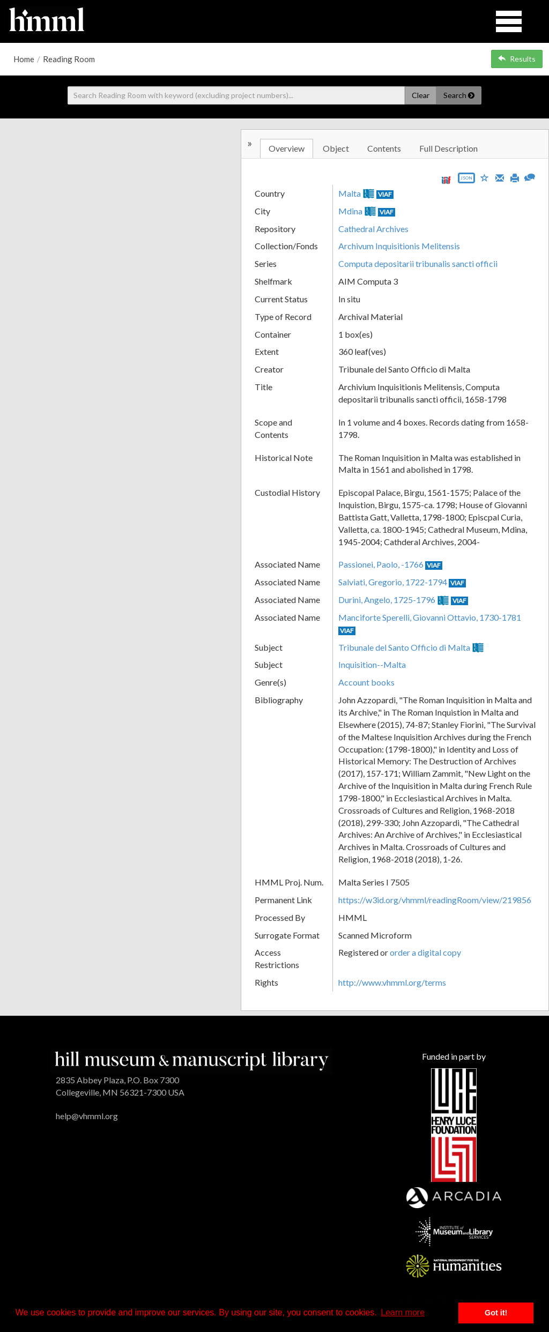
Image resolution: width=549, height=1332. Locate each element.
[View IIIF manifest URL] (446, 180)
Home (23, 59)
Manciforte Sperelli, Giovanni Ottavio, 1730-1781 (429, 617)
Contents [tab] (384, 148)
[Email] (499, 177)
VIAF (385, 194)
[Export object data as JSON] (466, 180)
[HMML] (191, 1060)
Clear (420, 95)
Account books (366, 682)
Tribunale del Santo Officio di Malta (404, 647)
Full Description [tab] (448, 148)
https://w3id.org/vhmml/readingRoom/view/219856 (434, 900)
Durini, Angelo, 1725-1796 (386, 599)
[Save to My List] (484, 177)
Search (458, 95)
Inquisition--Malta (372, 664)
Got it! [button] (496, 1312)
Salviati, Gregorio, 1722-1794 (392, 582)
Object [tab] (336, 148)
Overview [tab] (287, 148)
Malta (349, 193)
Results (517, 58)
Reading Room (69, 59)
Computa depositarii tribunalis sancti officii (418, 263)
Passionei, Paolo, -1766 (381, 564)
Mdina (350, 211)
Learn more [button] (403, 1312)
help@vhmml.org (87, 1116)
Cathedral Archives (373, 229)
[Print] (514, 177)
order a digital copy (425, 952)
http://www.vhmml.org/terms (392, 982)
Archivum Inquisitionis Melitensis (399, 246)
